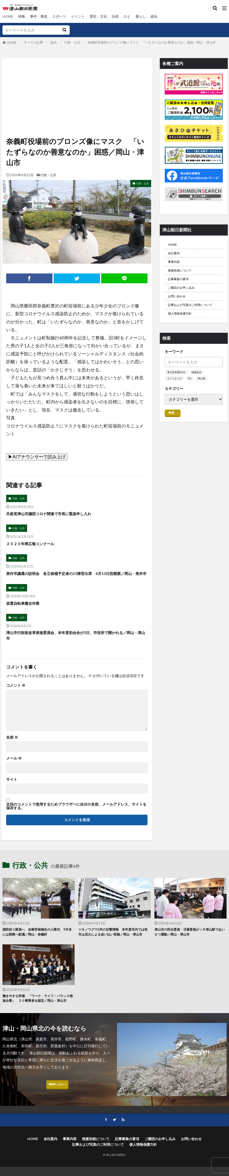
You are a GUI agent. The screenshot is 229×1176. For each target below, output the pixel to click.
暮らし (147, 16)
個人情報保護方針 (182, 330)
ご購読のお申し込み (184, 294)
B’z (191, 395)
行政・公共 (72, 42)
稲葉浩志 (198, 389)
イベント (81, 16)
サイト (11, 791)
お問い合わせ (179, 304)
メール (14, 770)
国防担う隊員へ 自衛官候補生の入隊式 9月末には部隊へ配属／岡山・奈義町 (37, 944)
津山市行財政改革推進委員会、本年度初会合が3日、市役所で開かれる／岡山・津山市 (76, 646)
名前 (12, 749)
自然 (121, 16)
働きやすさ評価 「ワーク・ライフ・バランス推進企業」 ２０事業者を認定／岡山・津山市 (37, 1021)
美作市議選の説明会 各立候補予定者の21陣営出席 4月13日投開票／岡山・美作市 (76, 579)
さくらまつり (175, 395)
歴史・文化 (103, 16)
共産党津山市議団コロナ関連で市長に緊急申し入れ (57, 514)
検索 (171, 430)
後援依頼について (182, 274)
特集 (22, 16)
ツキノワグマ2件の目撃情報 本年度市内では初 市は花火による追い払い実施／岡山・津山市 (113, 947)
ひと (133, 16)
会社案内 (175, 255)
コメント (15, 697)
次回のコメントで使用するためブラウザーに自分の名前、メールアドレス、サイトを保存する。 (76, 818)
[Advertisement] (76, 80)
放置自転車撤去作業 (26, 612)
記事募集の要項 (181, 284)
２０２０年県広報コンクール (35, 545)
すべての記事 (33, 42)
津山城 (203, 395)
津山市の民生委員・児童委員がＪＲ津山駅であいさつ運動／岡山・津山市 (189, 944)
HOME (8, 16)
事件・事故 (40, 16)
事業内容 (175, 265)
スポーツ (62, 16)
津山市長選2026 (177, 389)
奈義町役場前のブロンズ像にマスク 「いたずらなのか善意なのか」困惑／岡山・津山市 (152, 42)
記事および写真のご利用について (193, 317)
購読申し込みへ (57, 1111)
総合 (161, 16)
